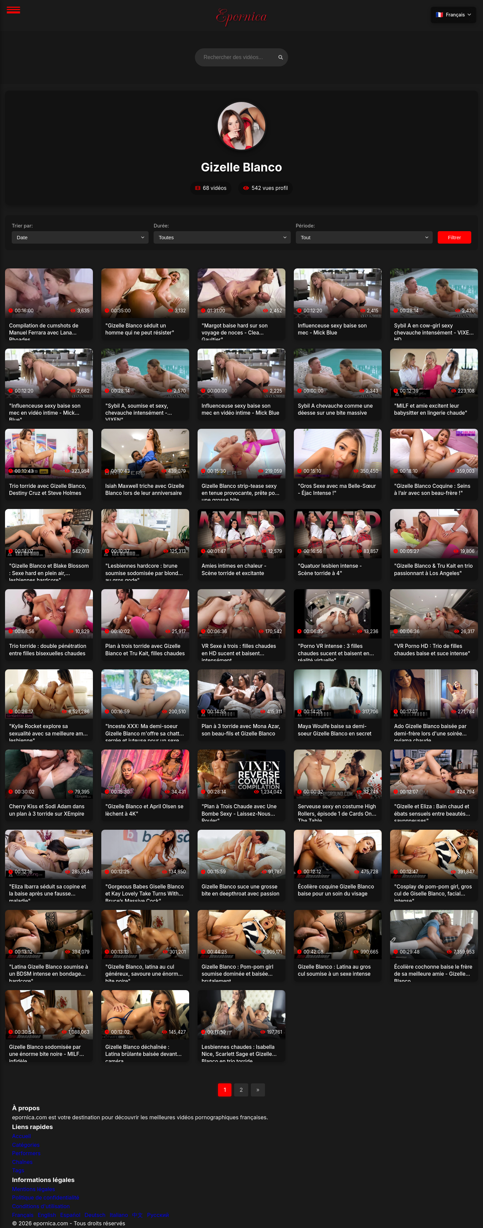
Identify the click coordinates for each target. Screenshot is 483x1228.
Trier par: (22, 225)
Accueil (21, 1136)
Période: (305, 225)
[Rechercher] (280, 57)
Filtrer (454, 237)
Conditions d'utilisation (41, 1206)
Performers (26, 1153)
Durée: (161, 225)
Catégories (26, 1144)
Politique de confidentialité (45, 1197)
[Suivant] (258, 1090)
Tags (18, 1170)
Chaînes (22, 1162)
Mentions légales (33, 1189)
